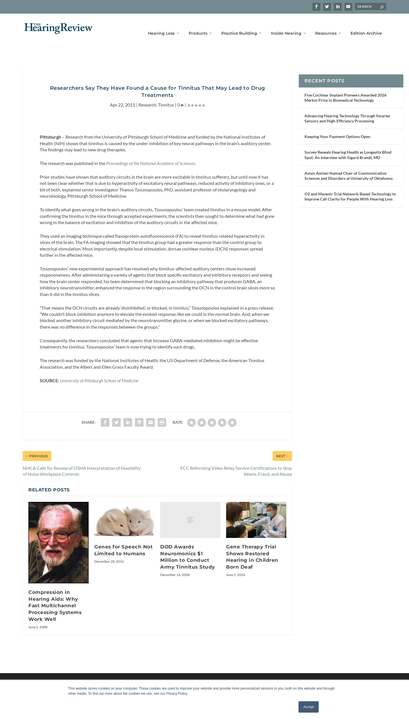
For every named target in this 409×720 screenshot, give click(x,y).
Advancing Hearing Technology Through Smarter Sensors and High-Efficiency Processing (347, 110)
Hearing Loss (161, 24)
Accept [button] (308, 707)
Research (147, 96)
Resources (326, 24)
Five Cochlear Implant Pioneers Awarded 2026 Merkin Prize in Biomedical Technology (345, 89)
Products (198, 24)
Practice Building (239, 24)
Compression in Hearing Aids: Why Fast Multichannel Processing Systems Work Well (55, 597)
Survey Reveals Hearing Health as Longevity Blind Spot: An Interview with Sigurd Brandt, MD (347, 146)
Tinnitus (166, 96)
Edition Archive (366, 24)
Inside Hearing (286, 24)
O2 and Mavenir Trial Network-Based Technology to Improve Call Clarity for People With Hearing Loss (350, 188)
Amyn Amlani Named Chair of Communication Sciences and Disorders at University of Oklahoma (348, 167)
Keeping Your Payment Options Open (337, 128)
